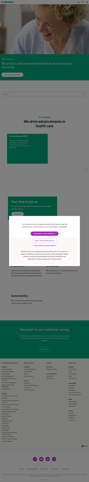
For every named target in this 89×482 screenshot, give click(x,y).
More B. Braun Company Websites (44, 246)
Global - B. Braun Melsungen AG (44, 240)
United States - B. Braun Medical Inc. (44, 233)
